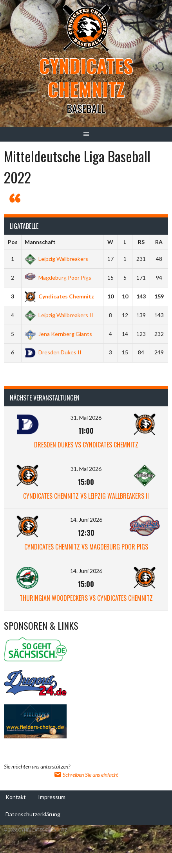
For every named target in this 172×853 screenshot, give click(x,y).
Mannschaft (40, 242)
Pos (13, 242)
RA (159, 242)
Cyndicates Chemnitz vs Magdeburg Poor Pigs (86, 546)
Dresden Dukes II (53, 352)
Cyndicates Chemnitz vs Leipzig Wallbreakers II (86, 496)
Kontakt (15, 797)
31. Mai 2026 (86, 417)
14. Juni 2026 (86, 519)
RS (141, 242)
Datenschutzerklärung (32, 814)
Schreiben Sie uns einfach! (86, 774)
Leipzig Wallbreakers (56, 258)
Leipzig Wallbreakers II (59, 315)
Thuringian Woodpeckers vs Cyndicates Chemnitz (86, 598)
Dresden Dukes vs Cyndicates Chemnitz (86, 444)
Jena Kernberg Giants (58, 333)
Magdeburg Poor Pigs (58, 277)
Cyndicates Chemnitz (86, 77)
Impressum (51, 797)
